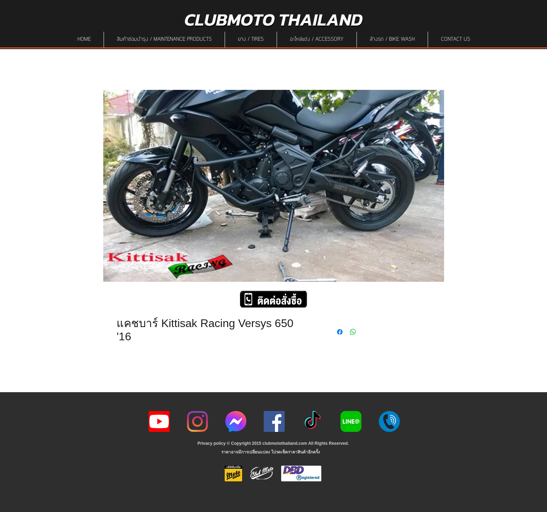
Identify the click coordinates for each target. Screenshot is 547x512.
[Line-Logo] (350, 421)
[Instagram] (197, 421)
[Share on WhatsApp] (353, 332)
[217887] (389, 421)
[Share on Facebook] (340, 332)
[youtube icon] (159, 421)
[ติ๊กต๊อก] (312, 421)
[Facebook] (274, 421)
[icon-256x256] (235, 421)
